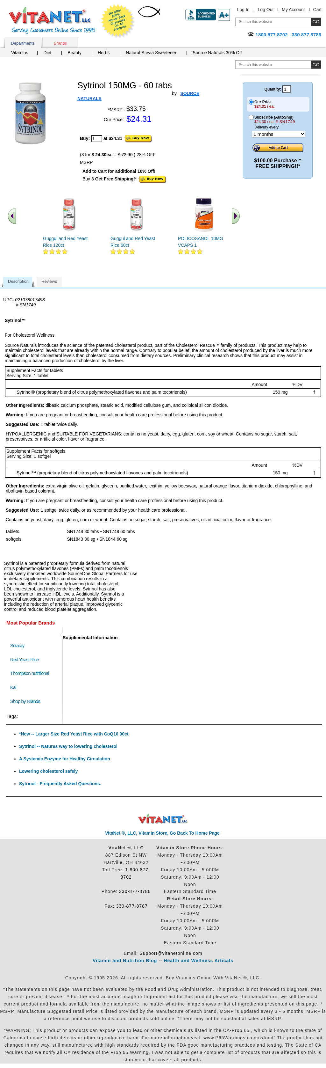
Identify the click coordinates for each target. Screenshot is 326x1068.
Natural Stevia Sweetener (151, 52)
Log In (243, 9)
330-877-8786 (135, 891)
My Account (293, 9)
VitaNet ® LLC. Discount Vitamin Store (163, 819)
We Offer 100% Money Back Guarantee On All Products (118, 21)
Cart (317, 9)
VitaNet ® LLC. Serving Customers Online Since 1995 (52, 20)
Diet (47, 52)
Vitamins (19, 52)
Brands (60, 43)
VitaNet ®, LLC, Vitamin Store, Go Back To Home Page (162, 833)
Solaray (17, 645)
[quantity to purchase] (96, 138)
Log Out (266, 9)
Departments (22, 43)
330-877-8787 (132, 906)
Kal (13, 687)
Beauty (74, 52)
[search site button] (316, 65)
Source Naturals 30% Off (217, 52)
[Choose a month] (278, 134)
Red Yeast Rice (24, 659)
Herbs (104, 52)
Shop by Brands (26, 701)
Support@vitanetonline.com (170, 953)
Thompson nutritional (29, 673)
